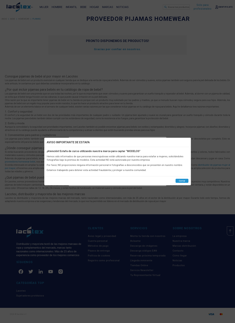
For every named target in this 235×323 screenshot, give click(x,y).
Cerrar (182, 181)
